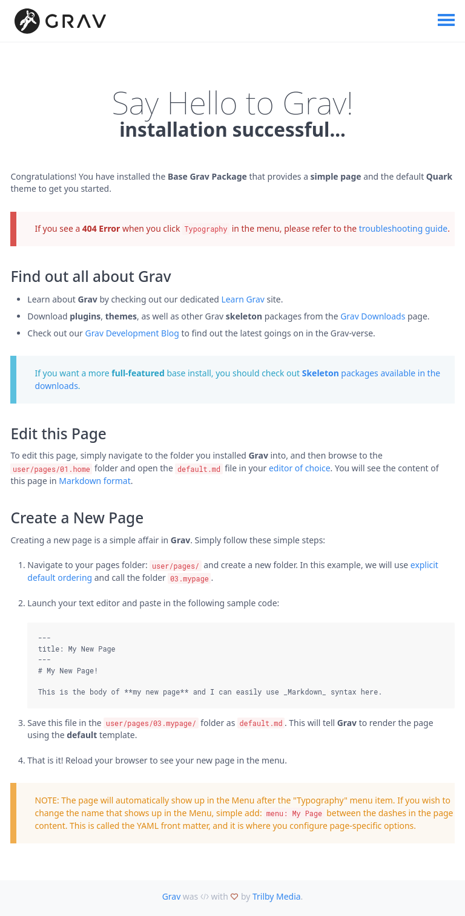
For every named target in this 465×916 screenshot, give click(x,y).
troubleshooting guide (403, 228)
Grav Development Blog (132, 333)
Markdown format (94, 480)
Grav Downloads (372, 316)
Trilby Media (276, 896)
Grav (171, 896)
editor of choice (300, 468)
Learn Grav (243, 299)
